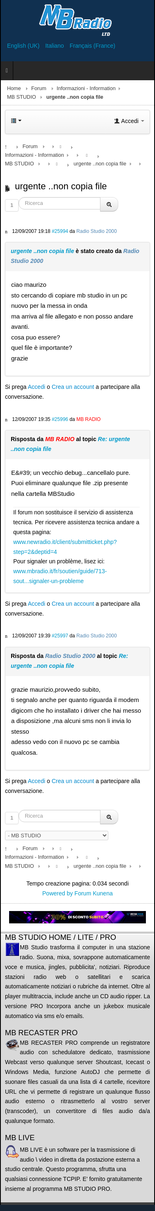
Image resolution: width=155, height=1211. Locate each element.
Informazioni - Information (86, 88)
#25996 (60, 419)
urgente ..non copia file (42, 251)
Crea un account (73, 387)
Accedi (36, 387)
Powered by (57, 893)
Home (14, 88)
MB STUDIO (21, 97)
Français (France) (92, 45)
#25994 (60, 231)
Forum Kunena (93, 893)
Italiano (55, 45)
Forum (38, 88)
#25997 (60, 636)
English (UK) (24, 45)
